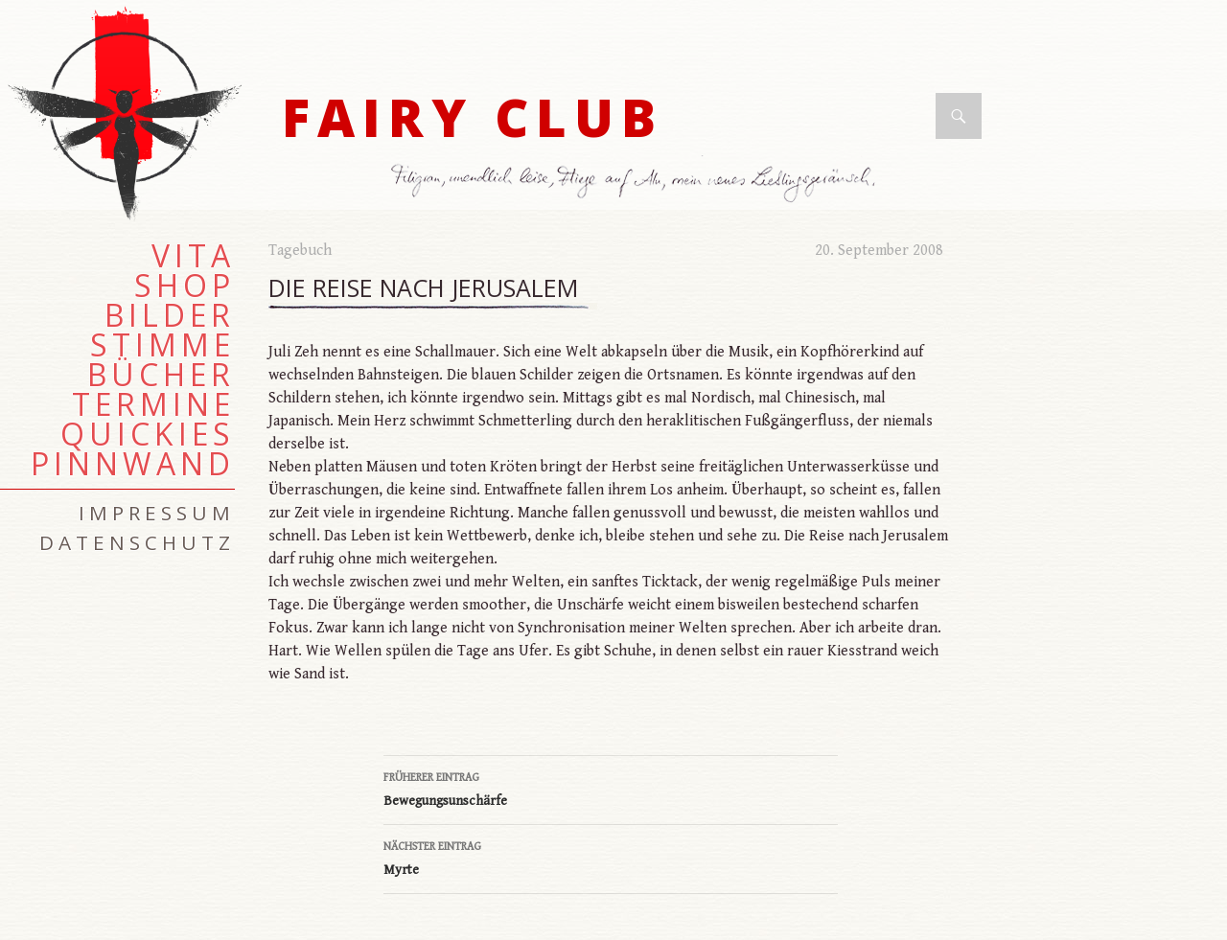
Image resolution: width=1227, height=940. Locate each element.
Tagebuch (300, 250)
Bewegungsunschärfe (610, 788)
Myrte (610, 857)
